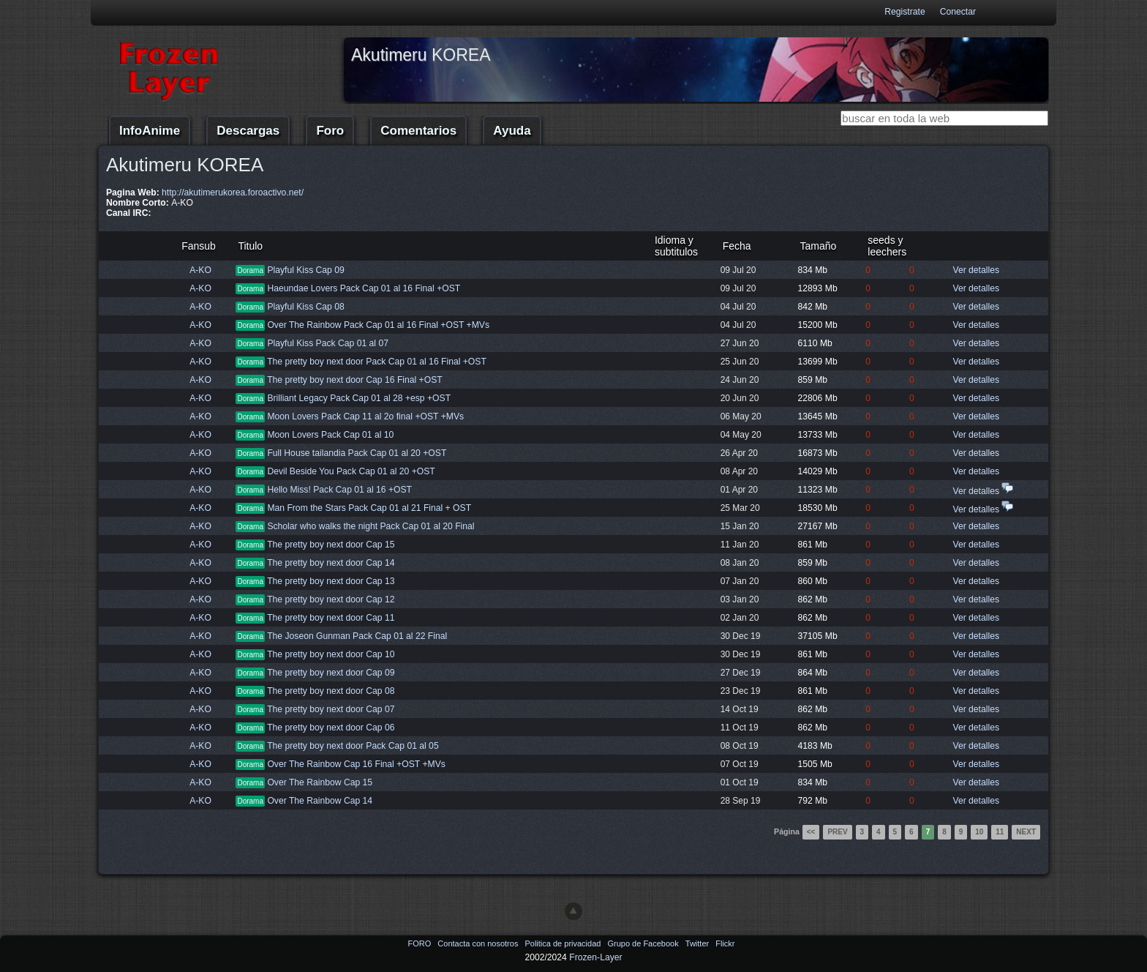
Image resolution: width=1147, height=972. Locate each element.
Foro (330, 131)
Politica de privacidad (563, 943)
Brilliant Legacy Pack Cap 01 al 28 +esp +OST (359, 398)
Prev (837, 832)
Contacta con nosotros (478, 943)
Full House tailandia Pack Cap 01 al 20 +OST (356, 453)
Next (1026, 832)
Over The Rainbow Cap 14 (319, 801)
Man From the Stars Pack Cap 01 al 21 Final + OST (369, 508)
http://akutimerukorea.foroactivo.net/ (233, 192)
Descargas (248, 131)
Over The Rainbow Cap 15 (319, 782)
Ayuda (511, 131)
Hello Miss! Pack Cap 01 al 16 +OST (339, 490)
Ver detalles (975, 270)
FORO (420, 943)
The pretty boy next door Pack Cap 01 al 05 (352, 746)
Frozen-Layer (595, 957)
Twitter (698, 943)
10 (979, 832)
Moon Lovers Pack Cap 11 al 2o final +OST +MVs (365, 416)
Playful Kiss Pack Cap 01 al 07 (327, 343)
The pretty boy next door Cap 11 (330, 618)
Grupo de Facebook (643, 943)
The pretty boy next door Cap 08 (330, 691)
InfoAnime (149, 131)
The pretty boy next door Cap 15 (330, 544)
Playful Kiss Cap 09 (305, 270)
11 (1000, 832)
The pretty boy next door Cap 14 (330, 563)
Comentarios (418, 131)
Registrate (904, 12)
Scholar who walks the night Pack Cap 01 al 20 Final (370, 526)
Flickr (724, 943)
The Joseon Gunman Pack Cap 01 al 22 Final (357, 636)
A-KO (200, 270)
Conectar (958, 12)
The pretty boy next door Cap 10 (330, 654)
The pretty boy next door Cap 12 (330, 599)
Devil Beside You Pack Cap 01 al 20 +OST (351, 471)
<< (811, 832)
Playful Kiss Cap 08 (305, 307)
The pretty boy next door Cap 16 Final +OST (355, 380)
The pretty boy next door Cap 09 (330, 673)
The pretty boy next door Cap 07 (330, 709)
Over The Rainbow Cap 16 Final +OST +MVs (356, 764)
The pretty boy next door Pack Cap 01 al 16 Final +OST (376, 361)
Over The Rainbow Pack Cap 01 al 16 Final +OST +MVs (378, 325)
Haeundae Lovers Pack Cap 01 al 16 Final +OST (363, 288)
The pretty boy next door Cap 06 (330, 727)
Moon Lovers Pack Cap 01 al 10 (330, 435)
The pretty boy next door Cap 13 (330, 581)
